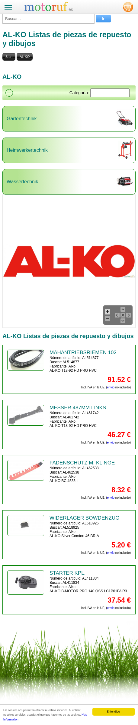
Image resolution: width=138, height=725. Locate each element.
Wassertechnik (22, 181)
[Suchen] (110, 92)
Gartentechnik (22, 118)
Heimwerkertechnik (27, 150)
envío (110, 387)
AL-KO (25, 56)
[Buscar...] (48, 19)
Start (8, 56)
